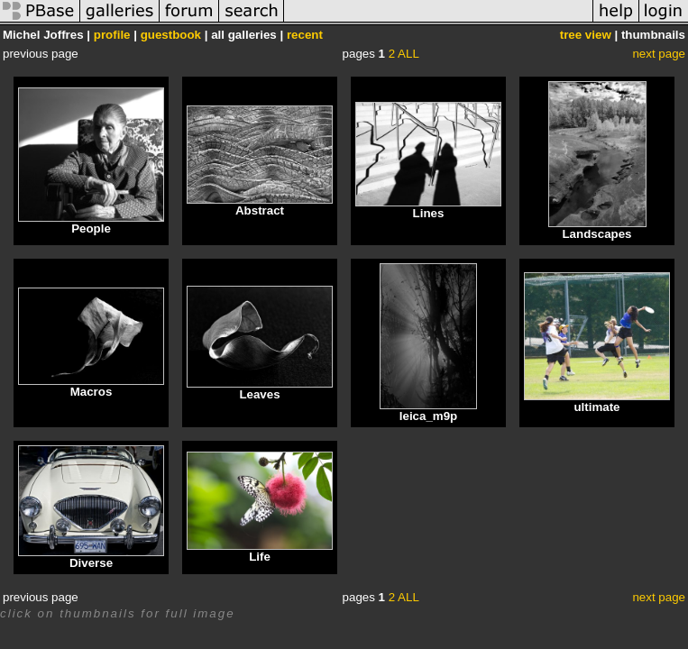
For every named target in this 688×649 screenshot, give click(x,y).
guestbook (171, 34)
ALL (408, 53)
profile (112, 34)
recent (305, 34)
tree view (585, 34)
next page (658, 53)
